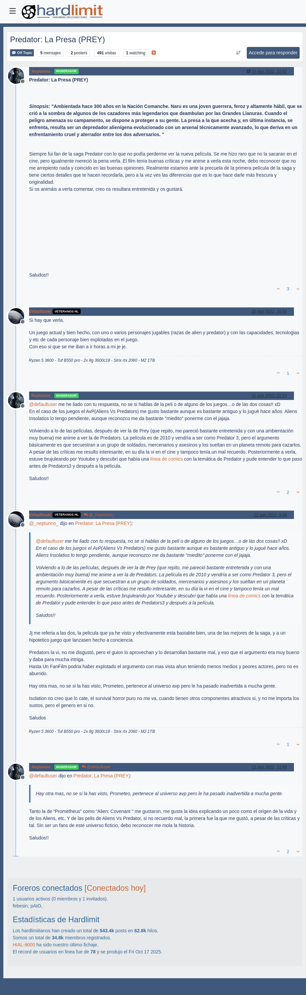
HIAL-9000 (24, 944)
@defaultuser (96, 767)
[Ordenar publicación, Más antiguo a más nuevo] (238, 53)
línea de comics (166, 459)
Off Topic (22, 53)
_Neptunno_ (41, 71)
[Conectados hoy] (115, 888)
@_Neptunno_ (99, 515)
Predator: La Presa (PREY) (103, 523)
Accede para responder (273, 52)
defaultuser (40, 311)
